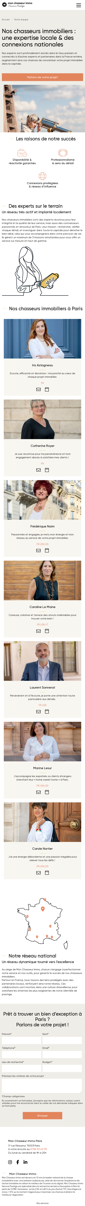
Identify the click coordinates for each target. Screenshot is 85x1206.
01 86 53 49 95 (38, 1149)
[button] (78, 5)
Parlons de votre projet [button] (42, 77)
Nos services (42, 1203)
